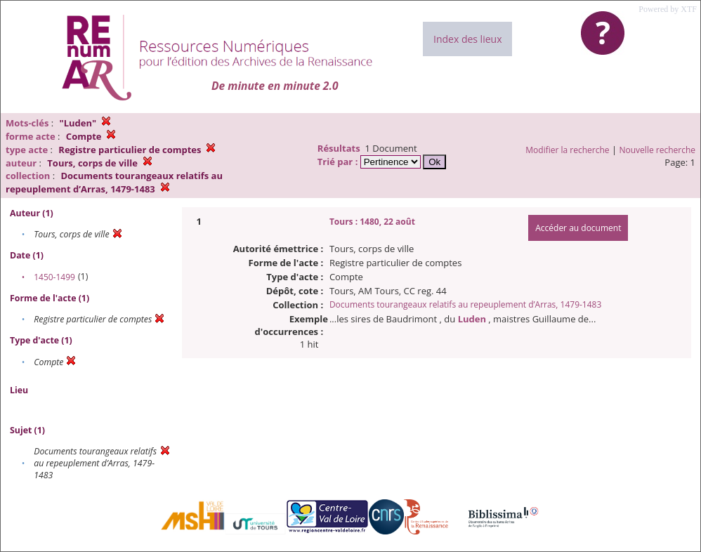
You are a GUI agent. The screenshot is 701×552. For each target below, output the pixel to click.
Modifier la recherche (567, 150)
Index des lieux (467, 39)
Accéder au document (578, 228)
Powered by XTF (667, 9)
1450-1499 (54, 277)
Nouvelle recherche (658, 150)
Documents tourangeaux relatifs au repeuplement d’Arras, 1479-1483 (465, 304)
